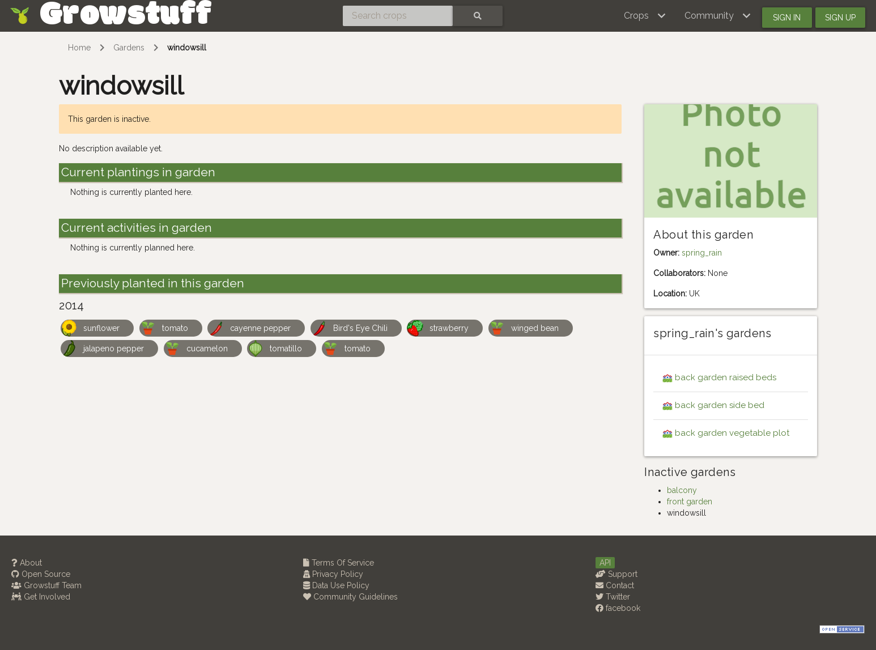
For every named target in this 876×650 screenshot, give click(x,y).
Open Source (40, 574)
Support (616, 574)
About (26, 562)
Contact (615, 585)
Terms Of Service (338, 562)
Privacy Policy (333, 574)
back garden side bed (719, 405)
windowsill (186, 47)
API (605, 562)
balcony (682, 490)
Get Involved (40, 596)
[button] (645, 16)
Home (79, 47)
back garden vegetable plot (732, 433)
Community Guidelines (350, 596)
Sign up (840, 17)
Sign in (787, 17)
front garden (689, 501)
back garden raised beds (725, 377)
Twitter (613, 596)
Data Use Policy (336, 585)
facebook (618, 608)
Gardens (128, 47)
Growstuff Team (46, 585)
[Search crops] (398, 16)
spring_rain (702, 252)
